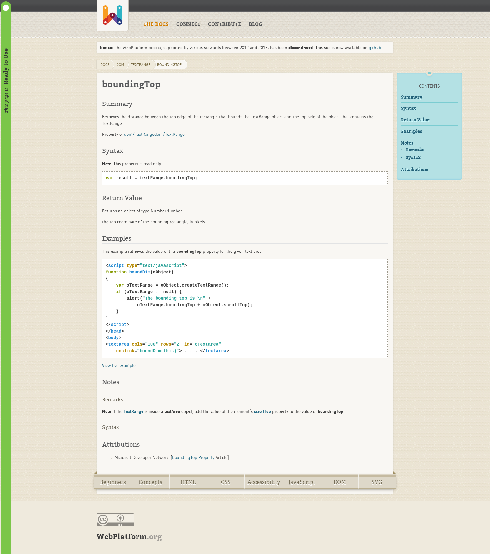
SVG (377, 482)
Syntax (408, 108)
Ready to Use (5, 66)
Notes (407, 143)
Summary (411, 97)
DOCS (105, 64)
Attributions (414, 169)
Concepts (150, 482)
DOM (339, 482)
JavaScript (301, 482)
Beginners (113, 482)
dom (120, 64)
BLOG (255, 24)
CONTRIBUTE (224, 24)
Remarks (415, 149)
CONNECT (188, 24)
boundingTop (169, 64)
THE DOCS (156, 24)
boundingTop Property (193, 457)
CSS (226, 482)
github (375, 47)
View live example (119, 365)
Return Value (415, 120)
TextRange (141, 64)
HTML (188, 482)
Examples (411, 131)
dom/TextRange (139, 134)
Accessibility (264, 482)
